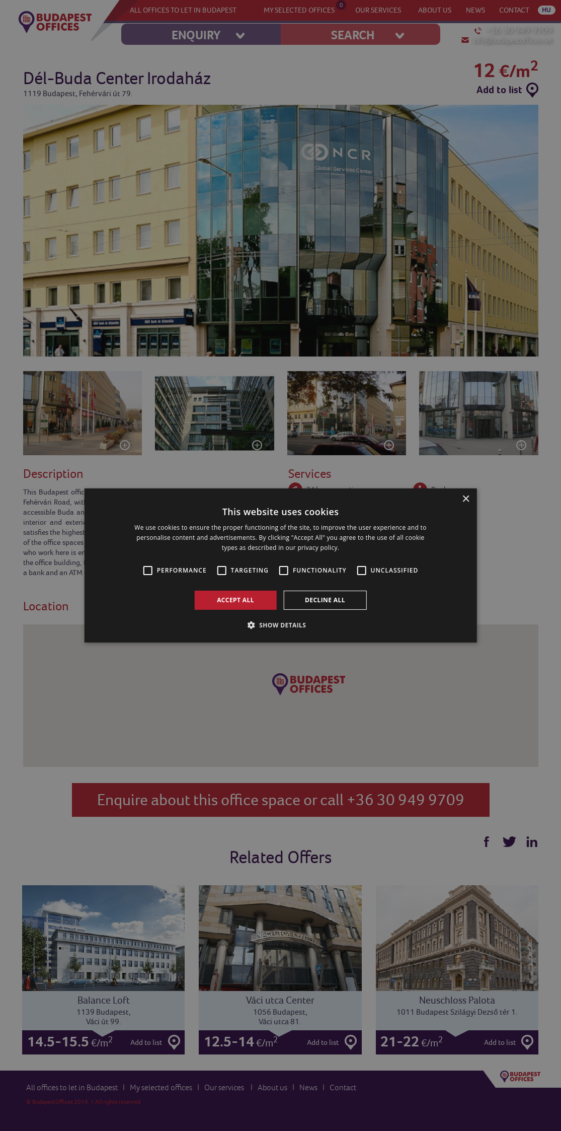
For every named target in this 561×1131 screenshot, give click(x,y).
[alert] (280, 565)
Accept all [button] (235, 600)
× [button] (465, 499)
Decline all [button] (325, 600)
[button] (280, 625)
